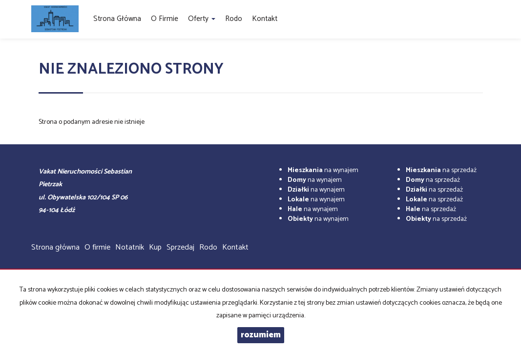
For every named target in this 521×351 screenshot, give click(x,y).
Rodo (233, 19)
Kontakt (264, 19)
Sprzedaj (180, 247)
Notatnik (129, 247)
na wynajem (323, 170)
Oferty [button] (201, 19)
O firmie (164, 19)
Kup (155, 247)
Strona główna (117, 19)
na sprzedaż (441, 170)
